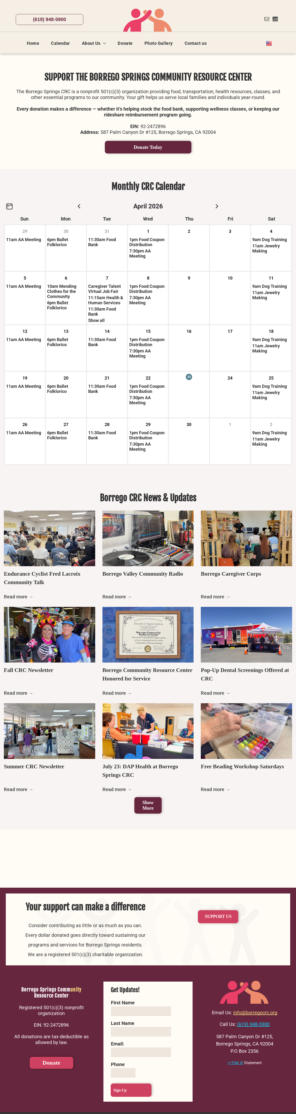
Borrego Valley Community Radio (142, 574)
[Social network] (275, 19)
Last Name (122, 1023)
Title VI (237, 1063)
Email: (117, 1044)
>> (229, 1063)
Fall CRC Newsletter (28, 670)
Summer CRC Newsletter (34, 766)
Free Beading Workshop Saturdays (242, 766)
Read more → (18, 597)
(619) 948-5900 (253, 1024)
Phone (118, 1064)
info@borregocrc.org (255, 1012)
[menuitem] (35, 43)
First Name (123, 1003)
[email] (266, 19)
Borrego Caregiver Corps (231, 574)
